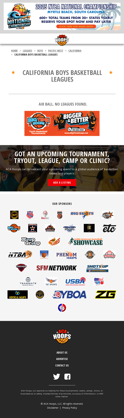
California (74, 51)
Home (14, 51)
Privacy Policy (69, 407)
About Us (62, 352)
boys (40, 51)
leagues (27, 51)
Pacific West (55, 51)
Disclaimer (52, 407)
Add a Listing (62, 182)
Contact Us (62, 365)
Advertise (62, 359)
